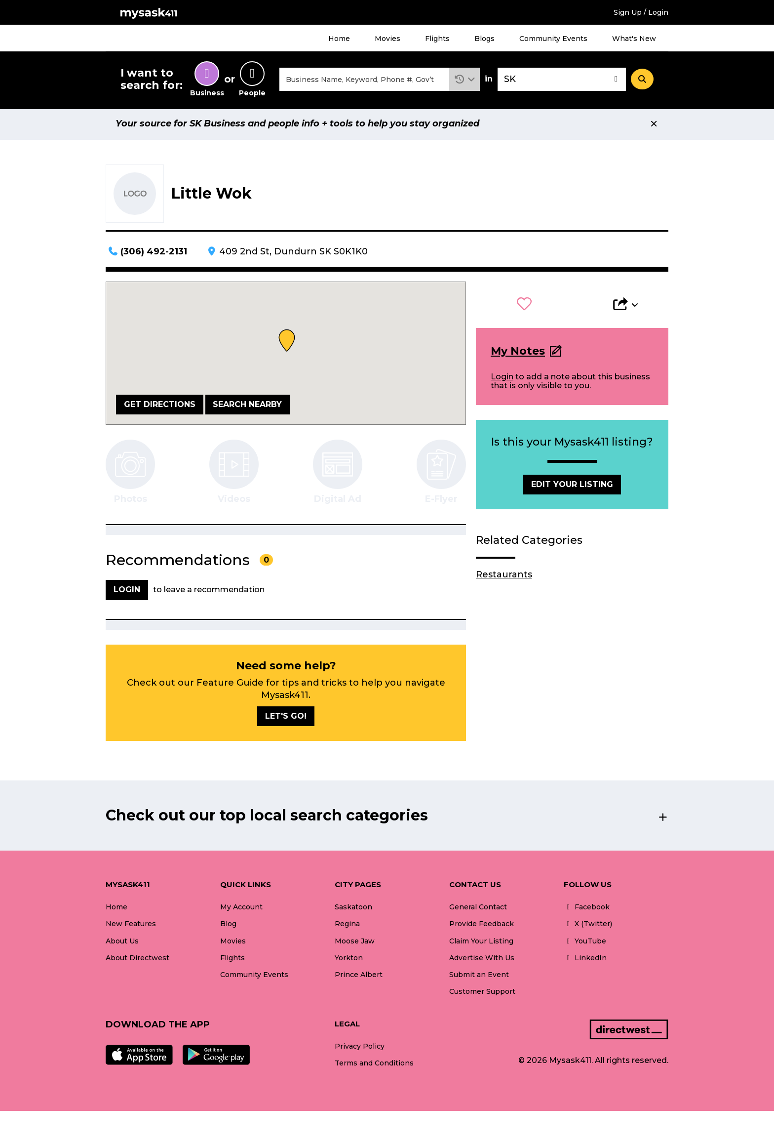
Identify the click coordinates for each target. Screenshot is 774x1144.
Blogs (484, 38)
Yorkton (349, 960)
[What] (364, 80)
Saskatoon (353, 909)
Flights (437, 38)
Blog (228, 926)
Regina (347, 926)
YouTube (585, 943)
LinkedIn (585, 960)
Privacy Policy (360, 1049)
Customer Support (482, 993)
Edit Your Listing (572, 487)
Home (339, 38)
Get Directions (159, 406)
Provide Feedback (481, 926)
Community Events (553, 38)
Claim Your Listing (481, 943)
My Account (241, 909)
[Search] (642, 80)
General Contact (478, 909)
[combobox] (364, 80)
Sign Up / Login (641, 12)
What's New (634, 38)
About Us (122, 943)
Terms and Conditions (374, 1066)
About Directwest (137, 960)
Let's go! (286, 719)
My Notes (518, 354)
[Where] (562, 80)
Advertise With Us (481, 960)
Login (502, 379)
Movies (387, 38)
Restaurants (504, 577)
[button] (464, 80)
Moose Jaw (355, 943)
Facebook (587, 909)
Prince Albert (359, 977)
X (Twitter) (588, 926)
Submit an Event (479, 977)
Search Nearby (247, 406)
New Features (131, 926)
